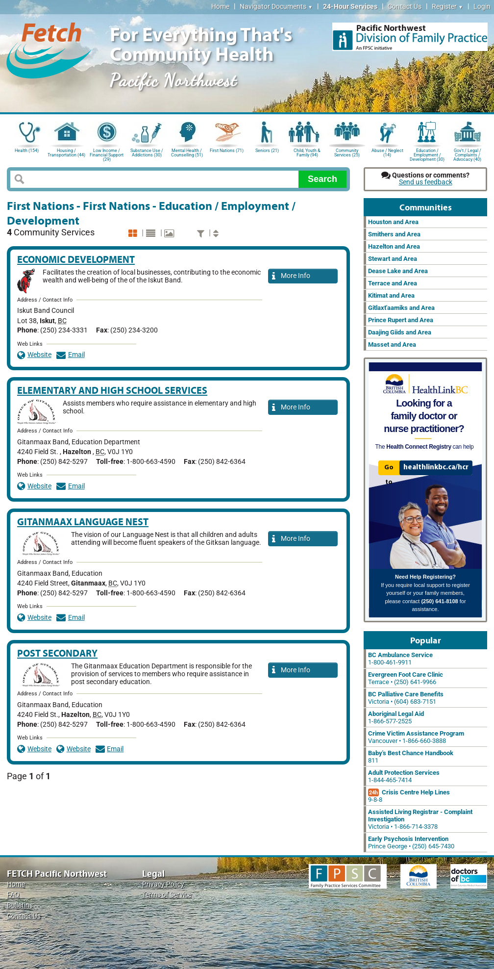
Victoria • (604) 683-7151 (406, 697)
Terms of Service (167, 895)
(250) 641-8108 (439, 601)
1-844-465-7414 (404, 776)
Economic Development (76, 259)
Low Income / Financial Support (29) (107, 154)
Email (70, 355)
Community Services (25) (347, 152)
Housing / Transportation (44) (66, 152)
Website (34, 355)
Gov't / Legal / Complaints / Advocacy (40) (467, 154)
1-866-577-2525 (396, 717)
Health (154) (27, 150)
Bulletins (20, 905)
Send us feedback (425, 182)
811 (410, 756)
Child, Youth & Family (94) (307, 152)
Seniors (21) (267, 150)
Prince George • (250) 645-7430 (411, 842)
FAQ (13, 895)
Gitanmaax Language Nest (82, 521)
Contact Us (404, 6)
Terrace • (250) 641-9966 (405, 678)
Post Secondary (57, 653)
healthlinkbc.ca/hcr (436, 467)
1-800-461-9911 (400, 658)
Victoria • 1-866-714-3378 (420, 819)
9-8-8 (409, 796)
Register (447, 6)
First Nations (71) (227, 150)
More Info (291, 276)
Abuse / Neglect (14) (387, 152)
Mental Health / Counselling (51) (187, 152)
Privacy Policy (163, 884)
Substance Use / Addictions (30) (146, 152)
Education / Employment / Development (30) (427, 154)
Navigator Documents (276, 6)
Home (220, 6)
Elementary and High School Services (112, 390)
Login (482, 6)
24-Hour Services (350, 6)
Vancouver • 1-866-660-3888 (416, 737)
